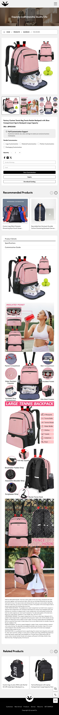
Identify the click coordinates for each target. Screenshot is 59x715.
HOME (8, 32)
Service (33, 707)
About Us (40, 707)
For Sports (36, 32)
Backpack (26, 32)
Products (17, 32)
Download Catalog (29, 182)
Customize (9, 707)
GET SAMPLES (49, 707)
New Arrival (18, 707)
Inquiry (29, 177)
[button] (55, 192)
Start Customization (29, 172)
